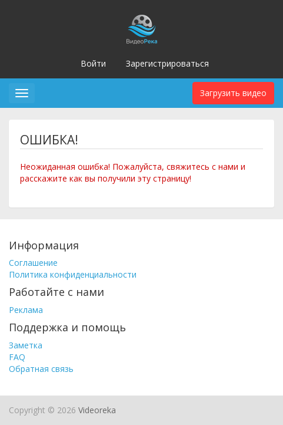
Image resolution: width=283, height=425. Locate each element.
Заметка (25, 345)
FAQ (17, 357)
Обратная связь (41, 368)
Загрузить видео (233, 92)
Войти (93, 63)
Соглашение (33, 262)
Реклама (26, 309)
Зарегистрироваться (167, 63)
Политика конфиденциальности (72, 274)
